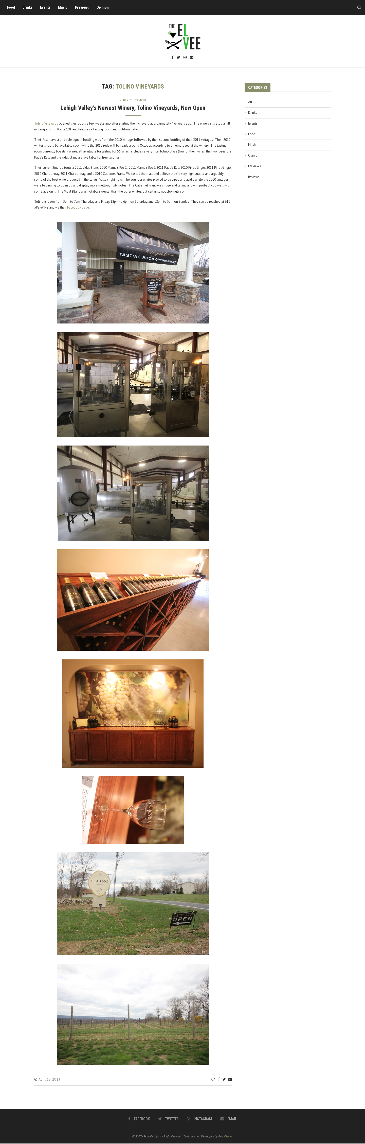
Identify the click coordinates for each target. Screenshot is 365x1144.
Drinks (29, 7)
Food (13, 7)
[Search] (357, 7)
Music (64, 7)
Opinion (104, 7)
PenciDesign (225, 1136)
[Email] (191, 58)
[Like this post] (213, 1079)
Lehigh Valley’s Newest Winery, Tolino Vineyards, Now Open (133, 108)
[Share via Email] (230, 1079)
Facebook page (78, 208)
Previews (84, 7)
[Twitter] (178, 58)
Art (250, 102)
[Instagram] (185, 58)
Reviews (254, 177)
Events (47, 7)
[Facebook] (173, 58)
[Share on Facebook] (219, 1079)
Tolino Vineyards (46, 124)
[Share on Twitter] (224, 1079)
